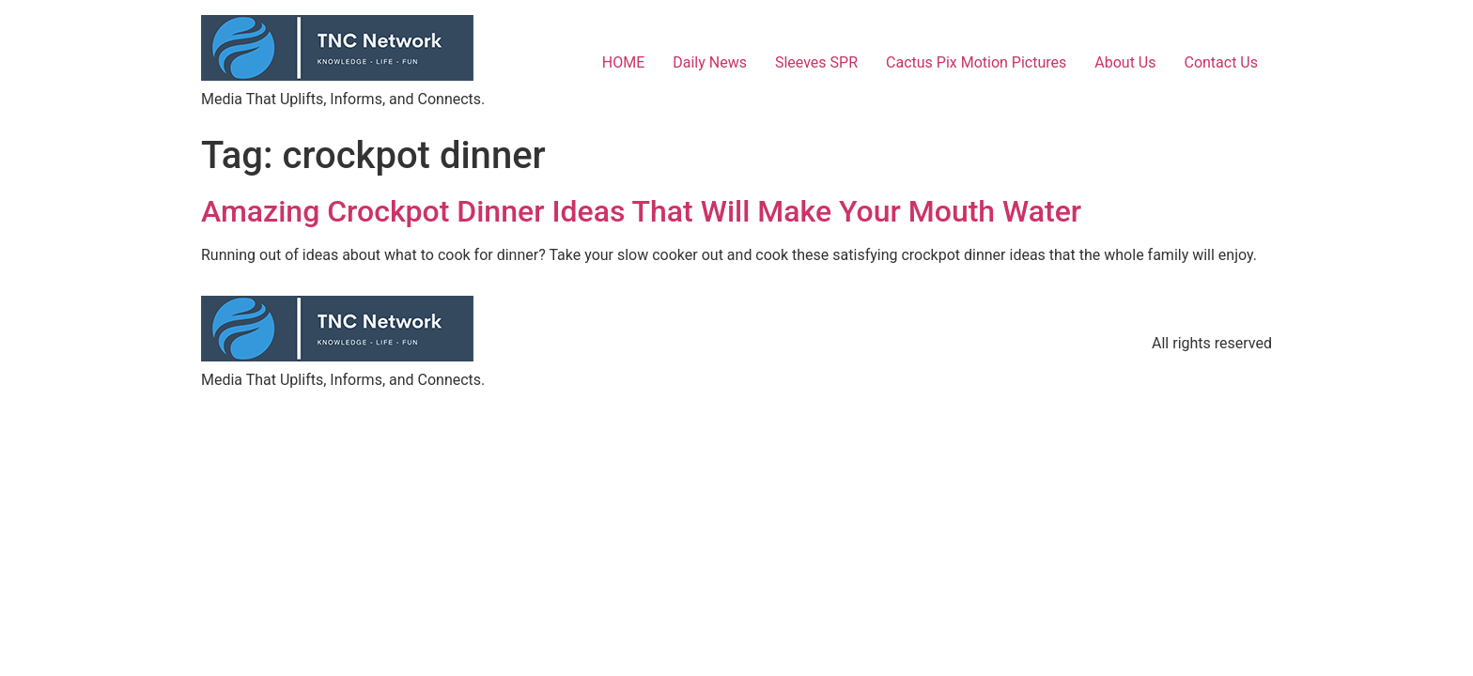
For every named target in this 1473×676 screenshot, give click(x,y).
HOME (623, 62)
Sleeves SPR (816, 62)
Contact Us (1221, 62)
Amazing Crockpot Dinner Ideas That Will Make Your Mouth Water (641, 211)
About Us (1124, 62)
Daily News (710, 62)
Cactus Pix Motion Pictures (976, 62)
